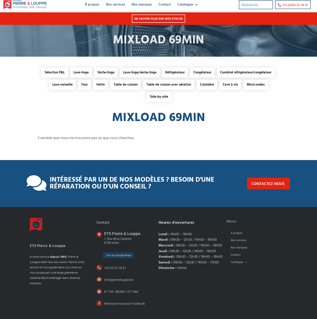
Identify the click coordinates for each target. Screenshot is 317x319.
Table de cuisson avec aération (168, 84)
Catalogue (239, 262)
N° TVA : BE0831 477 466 (121, 291)
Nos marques (239, 247)
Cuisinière (207, 84)
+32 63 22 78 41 (115, 268)
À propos (236, 233)
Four (84, 84)
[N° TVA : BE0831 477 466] (99, 291)
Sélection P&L (55, 72)
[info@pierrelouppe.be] (99, 279)
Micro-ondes (256, 84)
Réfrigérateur (175, 72)
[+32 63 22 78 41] (99, 267)
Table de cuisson (126, 84)
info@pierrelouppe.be (118, 280)
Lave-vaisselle (62, 84)
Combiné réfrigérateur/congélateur (245, 72)
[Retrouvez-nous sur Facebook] (99, 303)
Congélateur (202, 72)
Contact (236, 255)
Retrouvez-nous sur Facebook (124, 303)
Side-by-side (159, 96)
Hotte (100, 84)
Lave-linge (81, 72)
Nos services (239, 240)
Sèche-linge (106, 72)
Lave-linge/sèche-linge (140, 72)
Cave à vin (230, 84)
